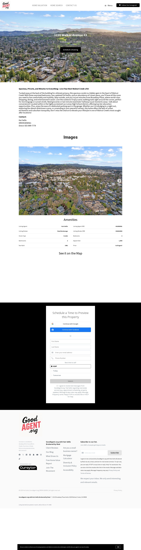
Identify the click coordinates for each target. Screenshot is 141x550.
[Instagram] (41, 455)
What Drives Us (52, 456)
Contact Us (71, 5)
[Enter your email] (96, 453)
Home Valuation (39, 5)
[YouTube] (37, 455)
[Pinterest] (30, 455)
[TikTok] (19, 459)
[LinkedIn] (26, 455)
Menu (108, 5)
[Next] (119, 181)
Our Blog (49, 452)
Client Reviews (52, 448)
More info (91, 547)
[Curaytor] (28, 469)
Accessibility (68, 470)
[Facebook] (19, 455)
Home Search (56, 5)
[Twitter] (23, 455)
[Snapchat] (33, 455)
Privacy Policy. (118, 490)
